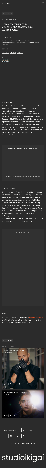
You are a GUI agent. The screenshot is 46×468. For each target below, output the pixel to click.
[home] (6, 3)
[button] (43, 3)
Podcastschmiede (36, 317)
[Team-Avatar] (3, 60)
